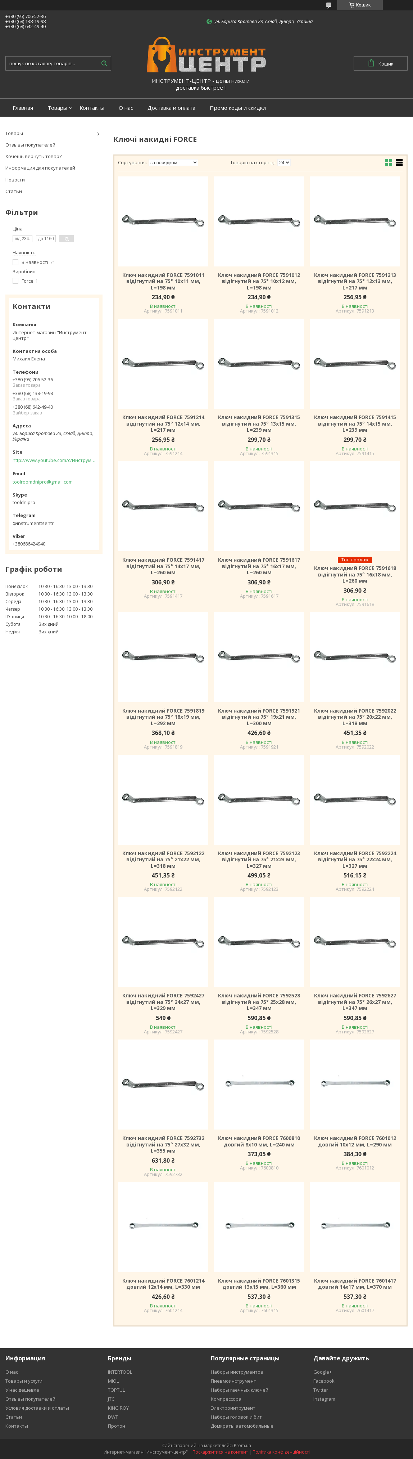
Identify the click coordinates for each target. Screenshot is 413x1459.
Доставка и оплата (171, 108)
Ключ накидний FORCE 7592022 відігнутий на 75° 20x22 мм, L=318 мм (355, 717)
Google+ (322, 1372)
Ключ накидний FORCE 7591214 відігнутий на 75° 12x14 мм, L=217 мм (163, 423)
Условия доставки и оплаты (37, 1408)
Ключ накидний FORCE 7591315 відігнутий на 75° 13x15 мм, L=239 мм (259, 423)
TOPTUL (116, 1390)
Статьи (13, 191)
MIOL (113, 1381)
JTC (111, 1399)
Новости (15, 179)
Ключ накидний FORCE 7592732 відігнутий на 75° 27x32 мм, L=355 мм (163, 1144)
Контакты (92, 108)
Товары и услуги (23, 1381)
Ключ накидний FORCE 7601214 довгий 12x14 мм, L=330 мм (163, 1284)
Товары (57, 108)
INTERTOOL (120, 1372)
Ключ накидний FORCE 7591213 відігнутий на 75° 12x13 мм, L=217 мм (355, 281)
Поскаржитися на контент (220, 1452)
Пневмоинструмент (233, 1381)
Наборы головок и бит (236, 1417)
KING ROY (118, 1408)
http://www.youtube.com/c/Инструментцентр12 (54, 460)
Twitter (320, 1390)
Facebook (324, 1381)
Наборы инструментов (237, 1372)
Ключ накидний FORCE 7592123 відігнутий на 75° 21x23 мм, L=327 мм (259, 859)
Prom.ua (242, 1445)
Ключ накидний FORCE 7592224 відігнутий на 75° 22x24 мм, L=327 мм (355, 859)
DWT (113, 1417)
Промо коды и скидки (238, 108)
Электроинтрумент (233, 1408)
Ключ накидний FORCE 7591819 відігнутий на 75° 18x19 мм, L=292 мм (163, 717)
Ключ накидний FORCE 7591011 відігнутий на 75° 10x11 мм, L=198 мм (163, 281)
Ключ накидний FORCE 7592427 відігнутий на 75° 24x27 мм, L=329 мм (163, 1001)
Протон (116, 1426)
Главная (23, 108)
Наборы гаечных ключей (239, 1390)
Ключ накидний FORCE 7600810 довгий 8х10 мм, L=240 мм (259, 1141)
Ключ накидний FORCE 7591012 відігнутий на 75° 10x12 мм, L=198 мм (259, 281)
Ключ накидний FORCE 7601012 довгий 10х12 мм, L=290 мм (355, 1141)
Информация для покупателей (40, 168)
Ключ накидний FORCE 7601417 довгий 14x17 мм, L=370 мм (355, 1284)
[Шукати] (104, 63)
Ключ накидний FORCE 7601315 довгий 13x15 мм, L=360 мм (259, 1284)
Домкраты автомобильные (242, 1426)
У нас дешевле (22, 1390)
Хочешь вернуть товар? (33, 156)
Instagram (324, 1399)
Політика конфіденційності (281, 1452)
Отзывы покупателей (30, 145)
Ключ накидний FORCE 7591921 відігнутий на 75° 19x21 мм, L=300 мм (259, 717)
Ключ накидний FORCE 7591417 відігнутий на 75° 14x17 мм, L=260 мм (163, 566)
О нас (126, 108)
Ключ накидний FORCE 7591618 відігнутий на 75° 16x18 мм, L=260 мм (355, 574)
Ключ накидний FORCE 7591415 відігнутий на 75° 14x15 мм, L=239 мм (355, 423)
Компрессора (226, 1399)
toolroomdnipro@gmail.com (43, 482)
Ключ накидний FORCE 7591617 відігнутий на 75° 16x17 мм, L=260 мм (259, 566)
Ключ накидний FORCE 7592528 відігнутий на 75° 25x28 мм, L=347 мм (259, 1001)
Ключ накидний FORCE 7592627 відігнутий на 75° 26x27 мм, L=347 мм (355, 1001)
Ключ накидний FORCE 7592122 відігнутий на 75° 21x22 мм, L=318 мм (163, 859)
